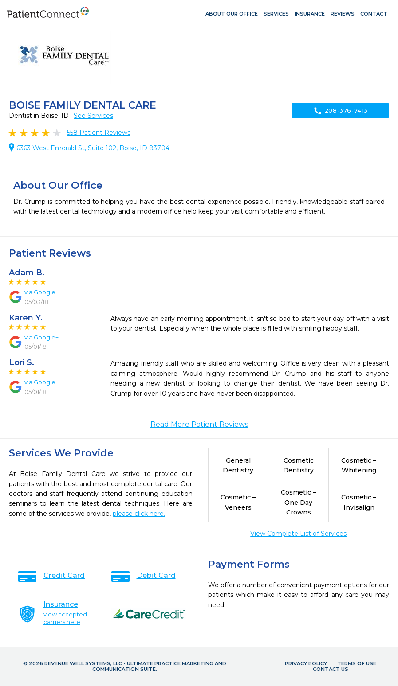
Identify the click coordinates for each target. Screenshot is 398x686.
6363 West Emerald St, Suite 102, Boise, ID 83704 (92, 148)
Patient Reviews (98, 132)
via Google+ (41, 292)
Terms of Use (356, 663)
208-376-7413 (340, 110)
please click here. (139, 514)
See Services (93, 116)
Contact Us (330, 669)
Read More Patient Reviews (199, 424)
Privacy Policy (306, 663)
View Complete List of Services (298, 534)
